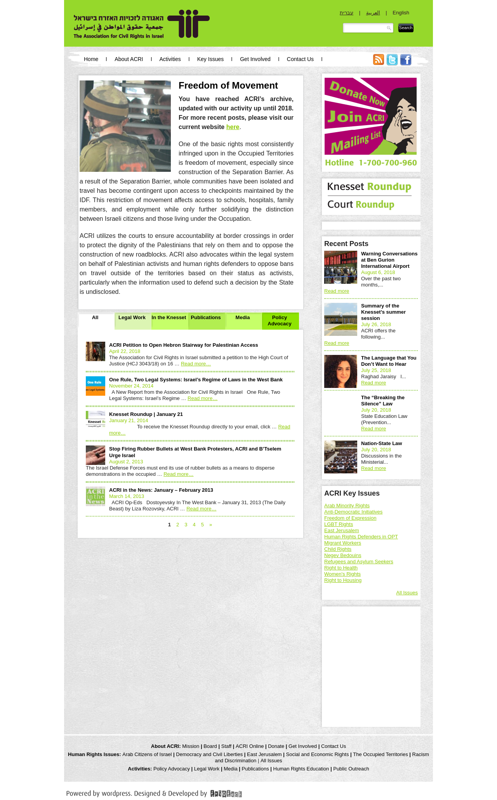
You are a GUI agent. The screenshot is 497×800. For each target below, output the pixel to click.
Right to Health (341, 568)
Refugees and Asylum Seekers (358, 561)
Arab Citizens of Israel (147, 754)
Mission (190, 746)
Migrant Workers (342, 543)
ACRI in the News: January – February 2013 (161, 490)
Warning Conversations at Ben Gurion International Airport (389, 260)
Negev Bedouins (342, 555)
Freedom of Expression (350, 518)
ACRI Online (250, 746)
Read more (196, 364)
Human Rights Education (301, 769)
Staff (226, 746)
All (95, 317)
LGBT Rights (338, 524)
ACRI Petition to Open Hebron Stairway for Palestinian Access (183, 345)
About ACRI (129, 59)
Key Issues (210, 59)
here (233, 127)
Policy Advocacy (279, 320)
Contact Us (300, 59)
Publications (206, 317)
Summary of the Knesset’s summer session (383, 312)
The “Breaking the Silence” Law (383, 401)
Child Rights (337, 549)
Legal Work (132, 317)
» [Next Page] (210, 525)
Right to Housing (342, 580)
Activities (170, 59)
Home (91, 59)
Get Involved (255, 59)
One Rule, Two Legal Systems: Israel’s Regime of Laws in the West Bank (196, 380)
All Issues (407, 593)
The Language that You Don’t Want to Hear (389, 361)
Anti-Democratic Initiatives (353, 512)
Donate (276, 746)
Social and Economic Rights (317, 754)
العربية (373, 13)
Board (210, 746)
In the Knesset (169, 317)
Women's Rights (342, 574)
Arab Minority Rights (347, 505)
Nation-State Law (381, 443)
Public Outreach (351, 769)
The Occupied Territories (380, 754)
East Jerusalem (341, 530)
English (401, 13)
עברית (346, 13)
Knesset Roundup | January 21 (146, 414)
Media (243, 317)
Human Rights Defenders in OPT (361, 537)
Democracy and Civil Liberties (209, 754)
